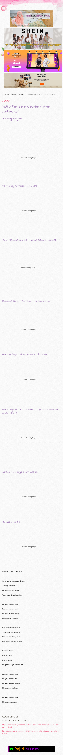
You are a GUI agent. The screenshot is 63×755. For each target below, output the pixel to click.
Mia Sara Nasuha (18, 95)
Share (7, 101)
